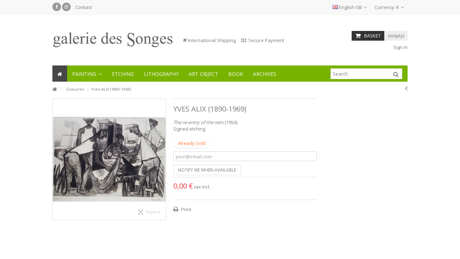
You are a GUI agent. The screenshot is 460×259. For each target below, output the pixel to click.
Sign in (400, 47)
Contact (83, 7)
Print (185, 209)
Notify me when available (207, 170)
